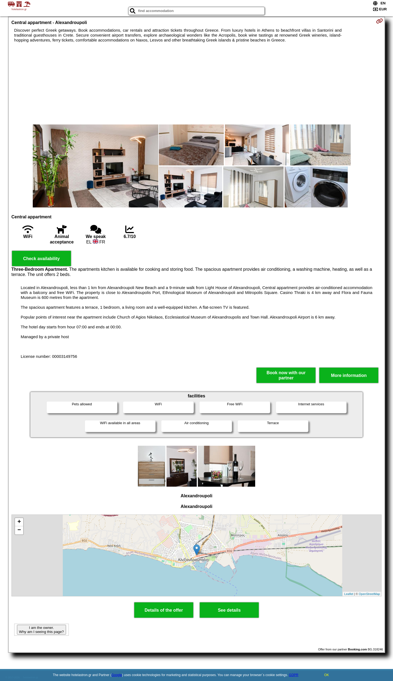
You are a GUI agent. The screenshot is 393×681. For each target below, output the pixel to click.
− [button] (19, 530)
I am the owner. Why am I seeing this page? (41, 630)
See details (229, 610)
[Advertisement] (196, 83)
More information (349, 375)
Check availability (41, 258)
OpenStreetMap (369, 594)
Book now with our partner (286, 375)
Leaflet (348, 594)
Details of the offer (164, 610)
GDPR (294, 675)
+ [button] (19, 522)
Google (116, 675)
